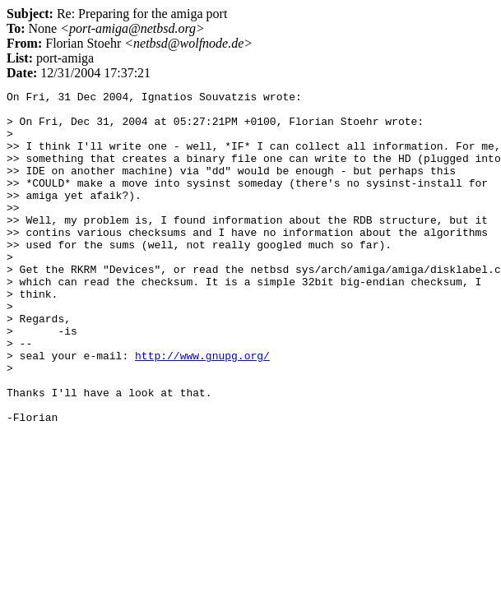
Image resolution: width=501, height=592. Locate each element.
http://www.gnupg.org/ (202, 409)
